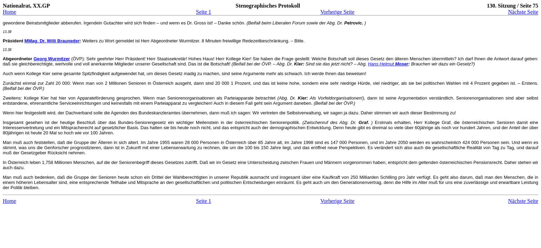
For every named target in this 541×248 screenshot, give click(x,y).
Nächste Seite (523, 12)
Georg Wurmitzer (51, 58)
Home (9, 12)
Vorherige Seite (338, 12)
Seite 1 (203, 12)
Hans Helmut (388, 63)
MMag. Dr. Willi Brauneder (52, 40)
